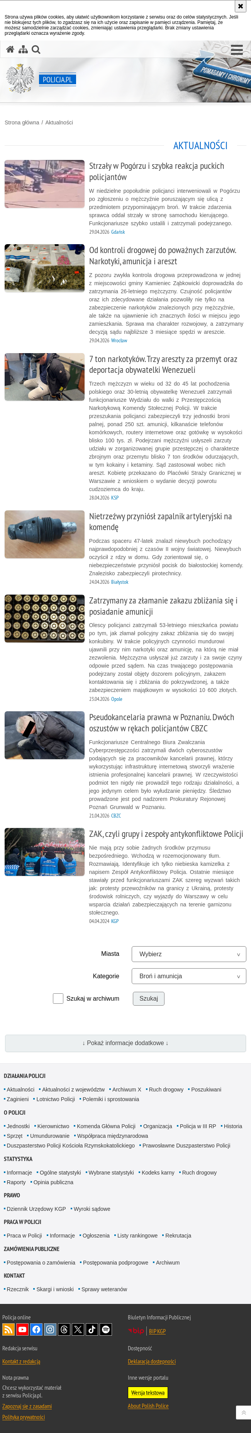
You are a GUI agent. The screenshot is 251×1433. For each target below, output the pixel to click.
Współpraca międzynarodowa (112, 1136)
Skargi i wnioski (54, 1289)
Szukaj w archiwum (92, 998)
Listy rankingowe (137, 1235)
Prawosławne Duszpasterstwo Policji (186, 1145)
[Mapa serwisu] (23, 49)
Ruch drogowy (166, 1089)
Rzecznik (18, 1289)
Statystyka (18, 1159)
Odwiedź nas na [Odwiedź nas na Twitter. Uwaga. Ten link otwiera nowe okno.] (78, 1329)
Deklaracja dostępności (152, 1361)
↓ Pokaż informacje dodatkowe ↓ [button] (125, 1043)
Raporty (16, 1182)
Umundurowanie (50, 1136)
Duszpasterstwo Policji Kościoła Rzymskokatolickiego (71, 1145)
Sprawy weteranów (104, 1289)
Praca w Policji (22, 1222)
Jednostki (18, 1126)
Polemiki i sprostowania (111, 1099)
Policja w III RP (198, 1126)
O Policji (14, 1112)
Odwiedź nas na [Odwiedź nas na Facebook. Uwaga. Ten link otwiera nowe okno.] (36, 1329)
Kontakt (14, 1276)
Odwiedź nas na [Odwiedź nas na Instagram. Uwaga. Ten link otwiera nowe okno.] (50, 1329)
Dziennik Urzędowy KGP (36, 1209)
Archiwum (168, 1263)
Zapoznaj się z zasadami (27, 1406)
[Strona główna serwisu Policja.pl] (10, 49)
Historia (233, 1126)
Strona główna (22, 122)
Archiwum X (126, 1089)
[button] (237, 50)
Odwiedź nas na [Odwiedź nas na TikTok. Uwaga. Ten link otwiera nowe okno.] (92, 1329)
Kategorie (106, 976)
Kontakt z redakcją (21, 1361)
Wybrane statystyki (111, 1173)
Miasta (110, 953)
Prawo (12, 1195)
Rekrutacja (178, 1235)
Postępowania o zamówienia (41, 1263)
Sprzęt (14, 1136)
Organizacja (157, 1126)
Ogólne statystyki (60, 1173)
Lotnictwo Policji (55, 1099)
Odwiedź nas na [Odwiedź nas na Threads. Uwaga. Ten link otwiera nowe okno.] (64, 1329)
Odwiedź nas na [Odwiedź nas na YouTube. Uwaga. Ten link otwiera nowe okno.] (22, 1329)
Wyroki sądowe (92, 1209)
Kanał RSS (8, 1329)
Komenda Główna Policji (106, 1126)
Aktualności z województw (73, 1089)
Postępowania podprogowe (115, 1263)
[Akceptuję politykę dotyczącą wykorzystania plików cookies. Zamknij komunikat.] (240, 6)
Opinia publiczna (54, 1182)
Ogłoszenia (96, 1235)
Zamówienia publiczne (31, 1249)
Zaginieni (18, 1099)
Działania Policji (25, 1076)
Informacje (19, 1173)
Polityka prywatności (23, 1417)
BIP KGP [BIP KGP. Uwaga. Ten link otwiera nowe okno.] (157, 1331)
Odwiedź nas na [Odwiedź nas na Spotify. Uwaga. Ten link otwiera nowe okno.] (106, 1329)
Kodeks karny (158, 1173)
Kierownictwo (53, 1126)
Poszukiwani (206, 1089)
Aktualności (59, 122)
